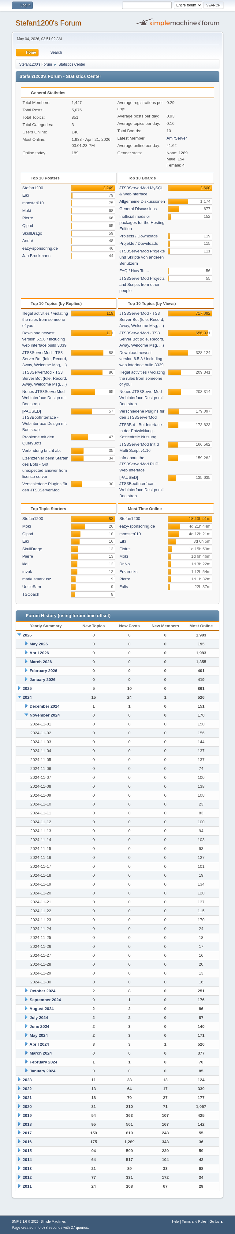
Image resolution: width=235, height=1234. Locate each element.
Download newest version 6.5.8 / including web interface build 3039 (44, 339)
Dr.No (124, 564)
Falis (123, 586)
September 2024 (45, 1000)
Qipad (27, 225)
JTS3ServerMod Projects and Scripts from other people (142, 284)
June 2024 (39, 1026)
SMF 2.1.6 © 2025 (25, 1221)
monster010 (33, 203)
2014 (27, 1159)
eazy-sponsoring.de (40, 248)
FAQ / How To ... (134, 270)
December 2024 (45, 706)
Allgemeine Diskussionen (142, 201)
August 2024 (41, 1008)
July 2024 (39, 1017)
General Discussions (138, 208)
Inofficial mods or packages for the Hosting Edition (141, 222)
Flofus (124, 549)
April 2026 (39, 653)
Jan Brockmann (36, 255)
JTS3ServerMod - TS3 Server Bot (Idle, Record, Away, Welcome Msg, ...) (44, 358)
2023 (27, 1080)
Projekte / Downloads (138, 243)
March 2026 (41, 661)
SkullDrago (32, 233)
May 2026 (39, 644)
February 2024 (43, 1062)
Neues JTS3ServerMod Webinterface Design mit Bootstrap (44, 397)
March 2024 (41, 1053)
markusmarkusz (36, 579)
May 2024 (39, 1035)
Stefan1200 (32, 188)
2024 (27, 697)
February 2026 (43, 670)
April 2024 (39, 1044)
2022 (27, 1088)
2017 (27, 1133)
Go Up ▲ (216, 1221)
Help (175, 1221)
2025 (27, 688)
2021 (27, 1097)
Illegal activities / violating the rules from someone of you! (45, 319)
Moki (26, 210)
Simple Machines (53, 1221)
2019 (27, 1115)
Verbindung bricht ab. (41, 450)
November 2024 (45, 715)
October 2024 (42, 991)
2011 (27, 1186)
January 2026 (42, 679)
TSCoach (30, 594)
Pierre (27, 218)
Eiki (25, 195)
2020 (27, 1106)
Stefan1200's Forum (48, 23)
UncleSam (31, 586)
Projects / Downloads (138, 236)
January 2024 (42, 1071)
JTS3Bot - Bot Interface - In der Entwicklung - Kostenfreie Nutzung (141, 430)
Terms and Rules (194, 1221)
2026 (27, 635)
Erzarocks (128, 571)
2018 (27, 1124)
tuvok (27, 571)
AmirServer (176, 138)
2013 (27, 1168)
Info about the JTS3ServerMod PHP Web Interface (138, 464)
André (27, 240)
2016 (27, 1142)
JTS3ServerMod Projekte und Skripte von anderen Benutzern (142, 257)
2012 (27, 1177)
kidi (25, 564)
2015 (27, 1150)
